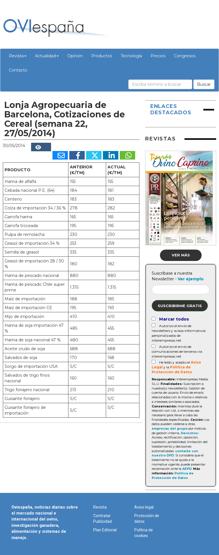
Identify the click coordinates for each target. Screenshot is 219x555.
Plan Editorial (105, 530)
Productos (101, 55)
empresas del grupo (170, 428)
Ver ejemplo (191, 278)
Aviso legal (144, 507)
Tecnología (131, 55)
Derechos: (190, 433)
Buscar (204, 84)
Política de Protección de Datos (173, 475)
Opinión (75, 55)
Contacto (18, 70)
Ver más (181, 255)
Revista (18, 55)
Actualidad (47, 55)
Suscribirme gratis (180, 305)
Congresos (184, 55)
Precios (158, 55)
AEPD (187, 469)
